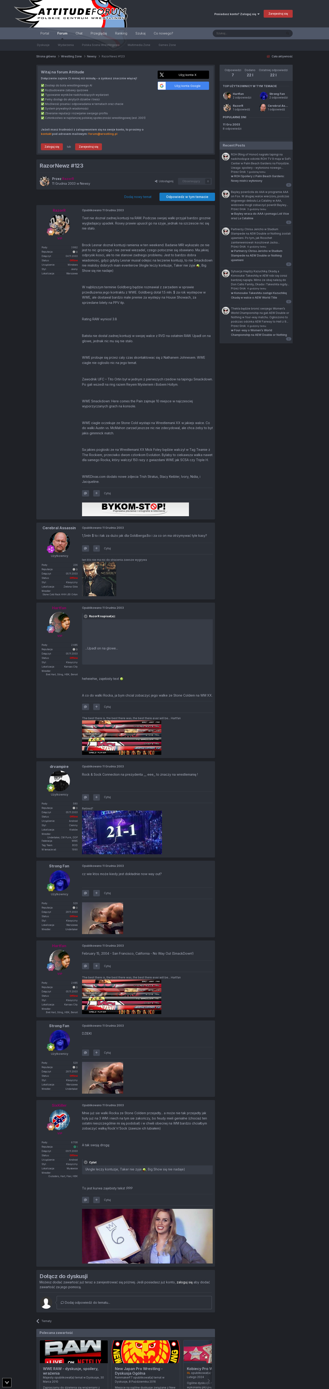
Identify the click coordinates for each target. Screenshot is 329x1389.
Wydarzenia (66, 45)
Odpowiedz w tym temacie (187, 197)
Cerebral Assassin (281, 105)
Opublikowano (103, 210)
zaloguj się (185, 1282)
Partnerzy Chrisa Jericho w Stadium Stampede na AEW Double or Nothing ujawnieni (256, 255)
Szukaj (140, 33)
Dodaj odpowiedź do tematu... (85, 1302)
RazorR (238, 105)
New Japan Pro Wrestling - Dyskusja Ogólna (139, 1371)
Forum (62, 35)
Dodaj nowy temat (137, 197)
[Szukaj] (236, 33)
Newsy (85, 183)
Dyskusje (43, 45)
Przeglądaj (99, 33)
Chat (79, 33)
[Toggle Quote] (86, 616)
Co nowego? (163, 33)
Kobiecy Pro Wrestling (206, 1368)
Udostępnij (164, 181)
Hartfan (238, 94)
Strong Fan (277, 94)
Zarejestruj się (278, 13)
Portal (44, 33)
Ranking (121, 33)
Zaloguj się (52, 146)
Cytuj (107, 493)
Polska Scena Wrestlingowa (100, 45)
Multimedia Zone (139, 45)
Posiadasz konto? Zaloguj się (237, 14)
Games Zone (167, 45)
